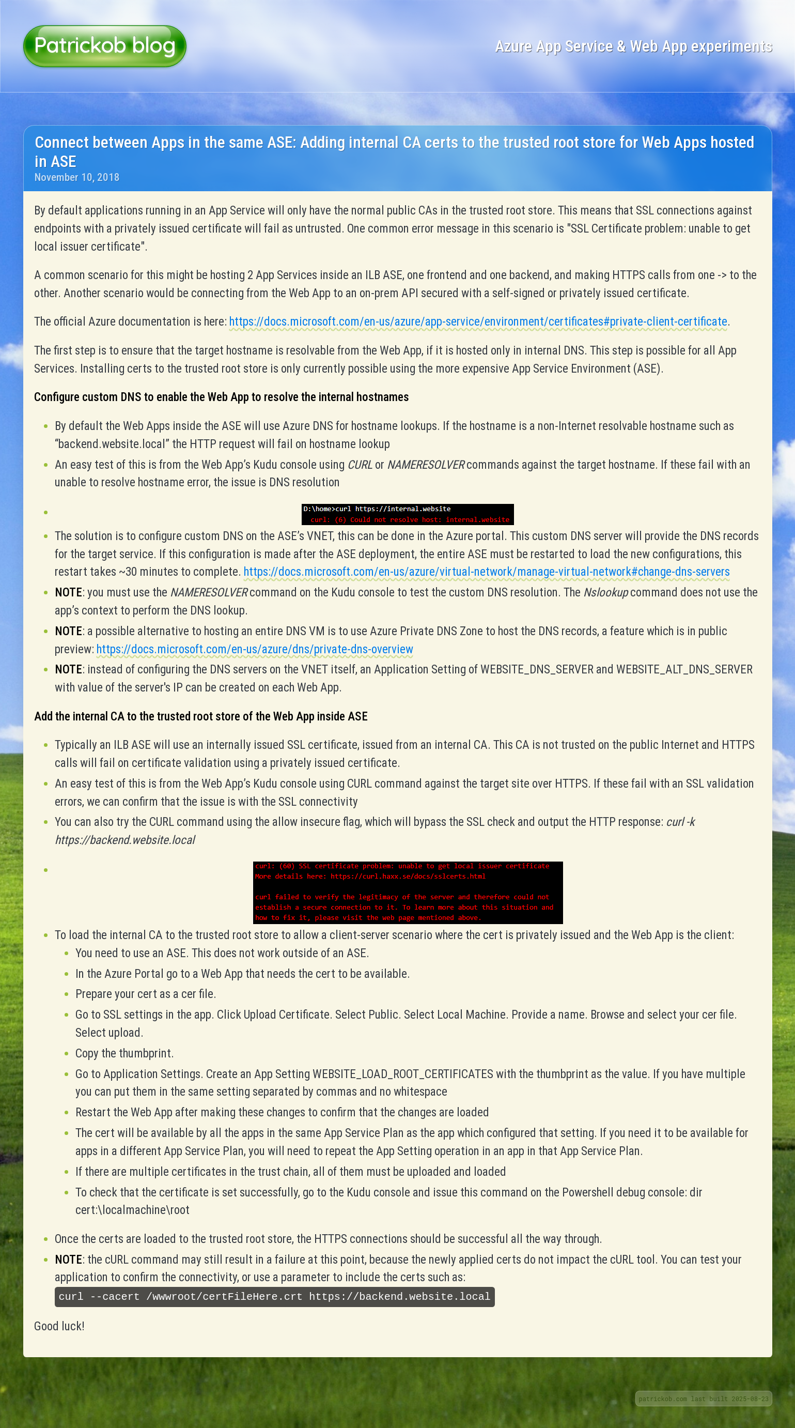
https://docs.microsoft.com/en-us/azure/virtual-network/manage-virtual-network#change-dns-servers (487, 572)
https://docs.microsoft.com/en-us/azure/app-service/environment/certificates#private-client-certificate (478, 322)
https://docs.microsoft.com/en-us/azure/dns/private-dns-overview (255, 649)
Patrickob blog (105, 44)
